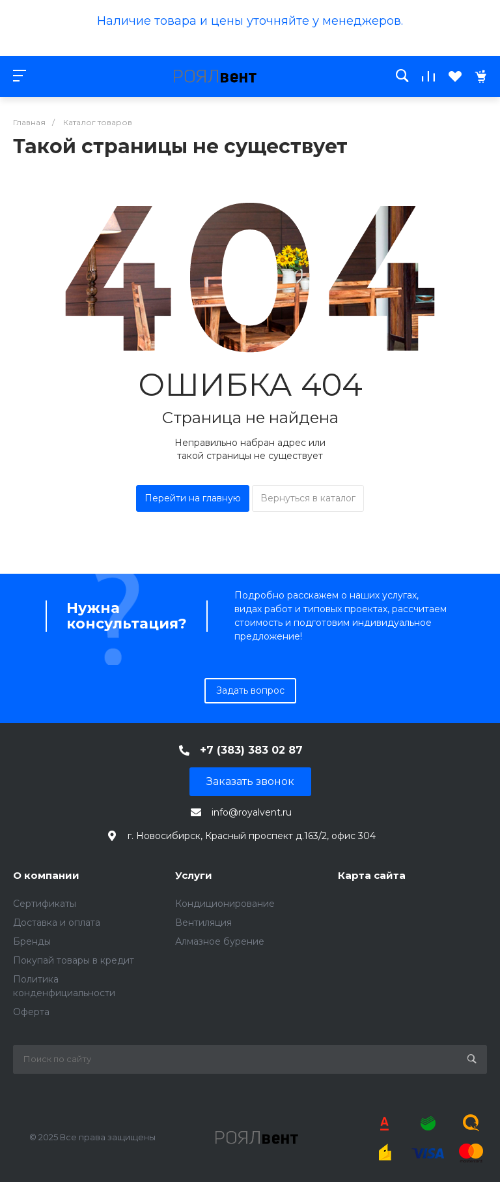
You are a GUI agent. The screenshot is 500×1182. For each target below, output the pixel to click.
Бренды (32, 941)
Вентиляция (203, 922)
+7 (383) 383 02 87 (251, 750)
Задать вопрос (250, 690)
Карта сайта (372, 875)
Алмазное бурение (219, 941)
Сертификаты (44, 903)
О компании (46, 875)
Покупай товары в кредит (73, 960)
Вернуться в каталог (307, 498)
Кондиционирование (225, 903)
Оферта (31, 1012)
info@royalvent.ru (252, 812)
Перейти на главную (193, 498)
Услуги (193, 875)
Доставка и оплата (56, 922)
